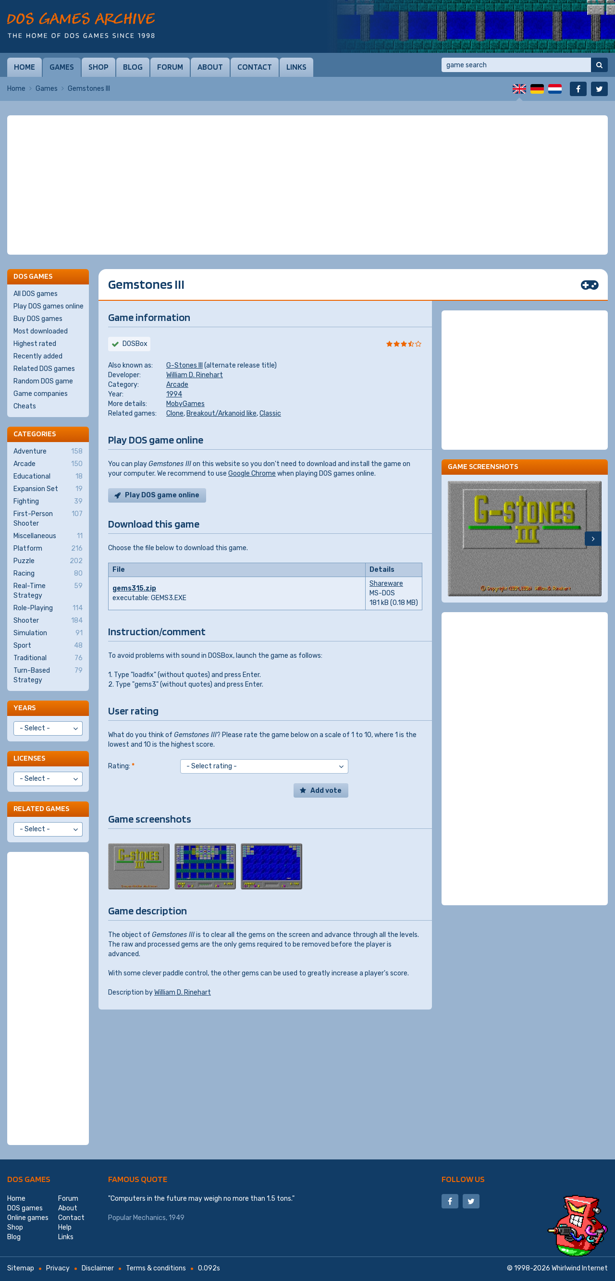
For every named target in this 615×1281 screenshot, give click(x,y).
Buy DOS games (37, 319)
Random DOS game (43, 381)
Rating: (121, 766)
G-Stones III (184, 365)
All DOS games (35, 294)
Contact (254, 67)
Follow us (463, 1179)
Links (296, 67)
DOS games (28, 1179)
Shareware (386, 583)
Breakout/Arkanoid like (221, 413)
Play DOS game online (162, 495)
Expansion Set (48, 489)
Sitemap (20, 1268)
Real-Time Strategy (48, 590)
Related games (41, 808)
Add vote (326, 791)
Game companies (40, 394)
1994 (174, 394)
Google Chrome (252, 473)
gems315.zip (134, 588)
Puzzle (48, 561)
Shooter (48, 621)
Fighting (48, 501)
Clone (175, 413)
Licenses (29, 758)
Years (24, 707)
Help (65, 1227)
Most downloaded (40, 331)
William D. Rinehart (194, 375)
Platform (48, 549)
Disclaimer (98, 1268)
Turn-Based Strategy (48, 675)
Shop (98, 67)
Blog (133, 67)
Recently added (37, 356)
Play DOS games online (48, 306)
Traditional (48, 658)
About (210, 67)
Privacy (58, 1268)
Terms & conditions (156, 1268)
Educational (48, 476)
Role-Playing (48, 608)
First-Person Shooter (48, 518)
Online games (28, 1218)
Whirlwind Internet (580, 1268)
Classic (270, 413)
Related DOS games (44, 369)
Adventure (48, 451)
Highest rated (34, 344)
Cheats (24, 406)
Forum (170, 67)
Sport (48, 646)
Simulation (48, 633)
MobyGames (185, 404)
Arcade (177, 385)
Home (24, 67)
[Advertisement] (307, 185)
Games (61, 67)
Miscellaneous (48, 536)
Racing (48, 574)
